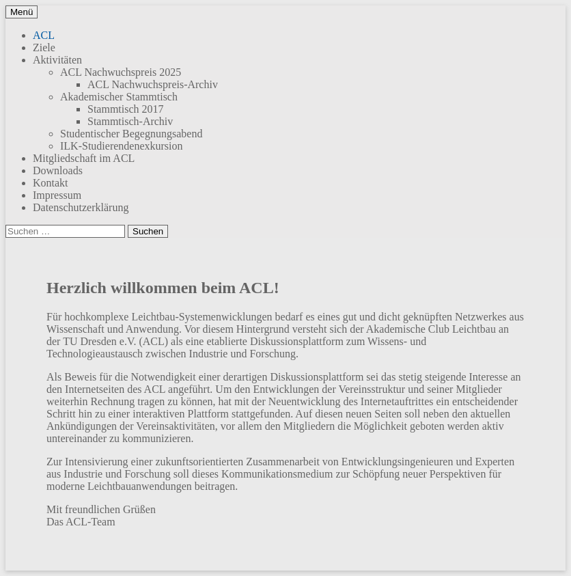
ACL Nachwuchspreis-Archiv (152, 84)
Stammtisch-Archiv (130, 121)
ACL (44, 35)
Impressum (57, 195)
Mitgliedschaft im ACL (84, 158)
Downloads (58, 170)
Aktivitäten (57, 60)
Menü (21, 12)
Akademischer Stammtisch (119, 96)
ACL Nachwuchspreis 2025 (120, 72)
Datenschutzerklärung (80, 207)
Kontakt (50, 183)
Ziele (44, 47)
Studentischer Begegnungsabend (131, 133)
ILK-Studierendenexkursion (121, 146)
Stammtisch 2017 (125, 109)
